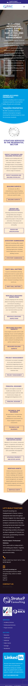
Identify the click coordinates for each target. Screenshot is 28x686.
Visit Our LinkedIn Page (11, 675)
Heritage (6, 645)
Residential (7, 648)
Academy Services (9, 622)
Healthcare (7, 637)
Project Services (8, 627)
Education (6, 635)
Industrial (6, 640)
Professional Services (9, 625)
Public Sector (7, 643)
